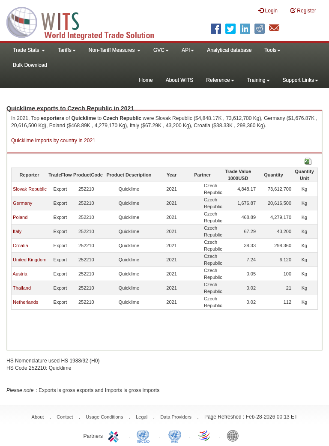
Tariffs (67, 50)
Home (146, 80)
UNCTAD (144, 435)
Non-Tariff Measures (115, 50)
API (188, 50)
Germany (22, 203)
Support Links (300, 80)
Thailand (22, 287)
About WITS (180, 80)
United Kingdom (29, 259)
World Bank (234, 435)
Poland (20, 217)
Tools (272, 50)
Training (258, 80)
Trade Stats (29, 50)
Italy (17, 231)
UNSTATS (174, 435)
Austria (19, 273)
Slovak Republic (30, 189)
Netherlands (25, 302)
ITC (114, 435)
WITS (85, 21)
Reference (220, 80)
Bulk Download (30, 65)
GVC (161, 50)
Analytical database (229, 50)
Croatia (20, 245)
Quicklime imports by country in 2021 (53, 141)
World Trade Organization (204, 435)
